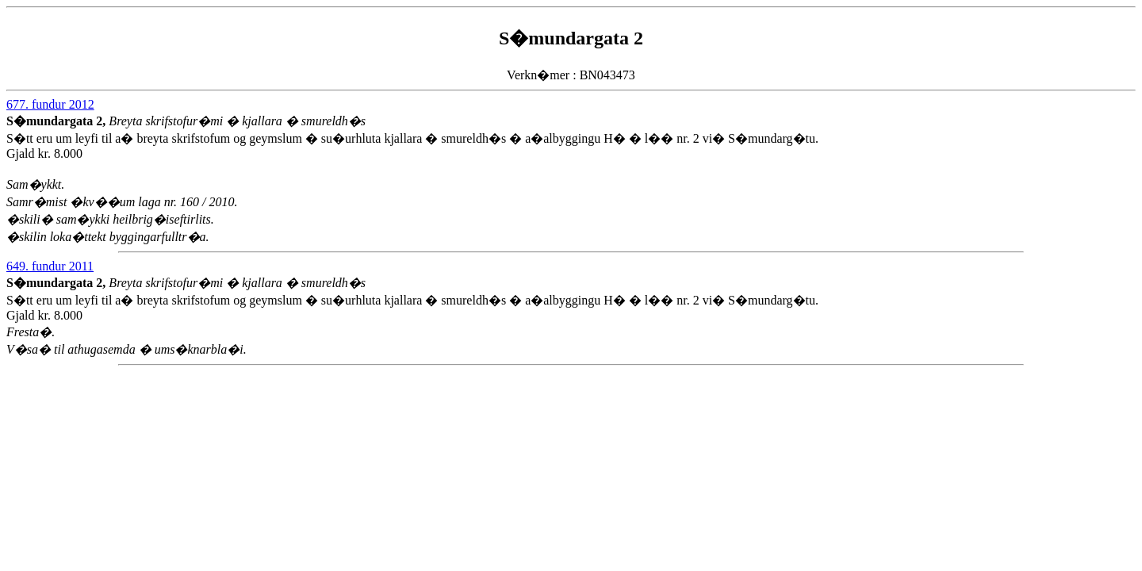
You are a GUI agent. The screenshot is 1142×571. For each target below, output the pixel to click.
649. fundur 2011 (50, 266)
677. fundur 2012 (50, 104)
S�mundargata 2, (57, 121)
